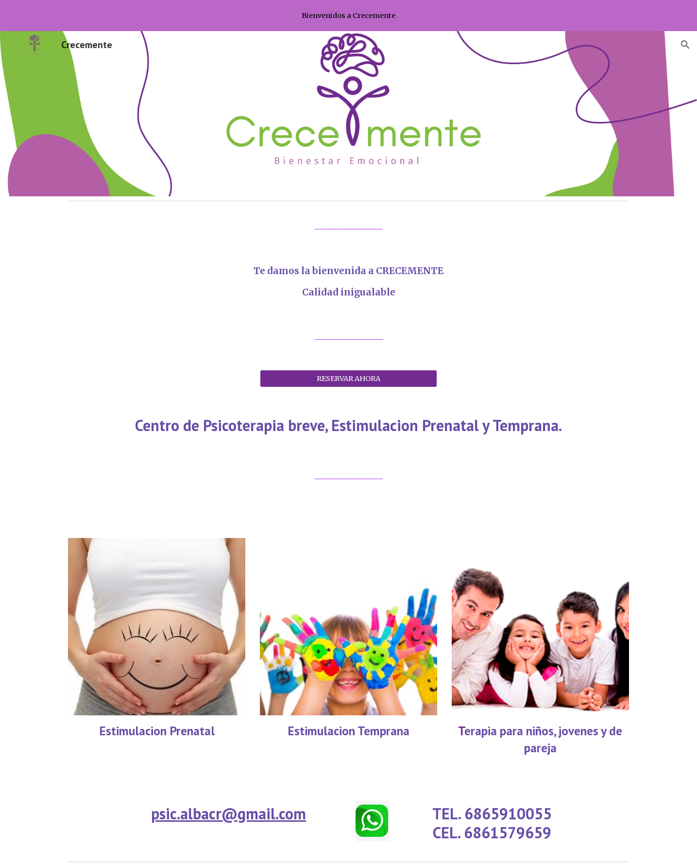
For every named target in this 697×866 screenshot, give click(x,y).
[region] (348, 15)
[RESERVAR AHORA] (348, 378)
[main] (348, 226)
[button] (685, 44)
